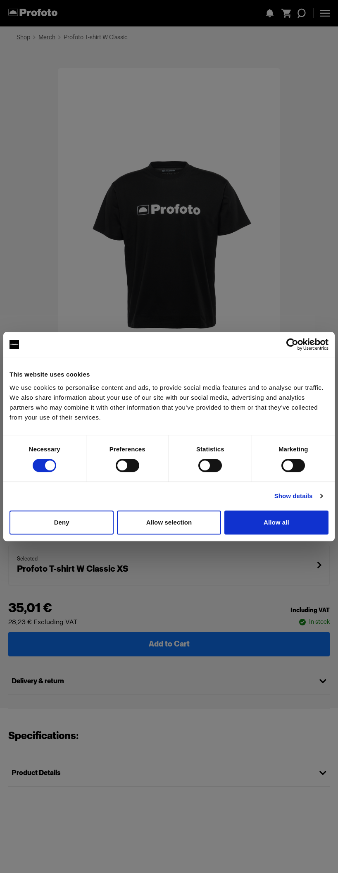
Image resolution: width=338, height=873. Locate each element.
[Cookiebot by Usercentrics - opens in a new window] (292, 344)
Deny (61, 522)
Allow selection (169, 522)
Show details (293, 495)
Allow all (276, 522)
